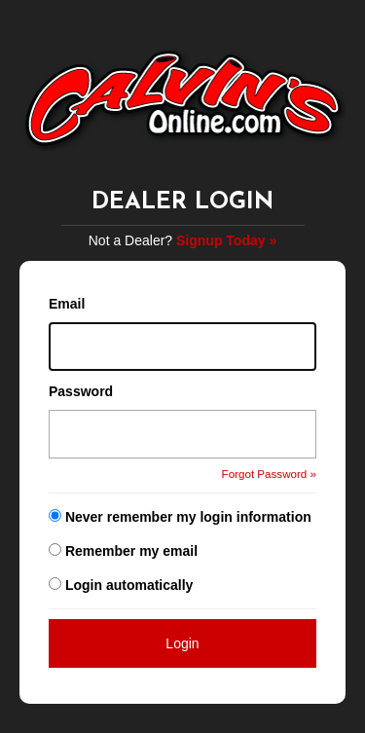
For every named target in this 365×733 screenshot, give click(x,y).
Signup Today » (226, 240)
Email (67, 304)
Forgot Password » (269, 473)
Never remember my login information (188, 517)
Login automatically (131, 585)
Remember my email (131, 551)
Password (81, 391)
